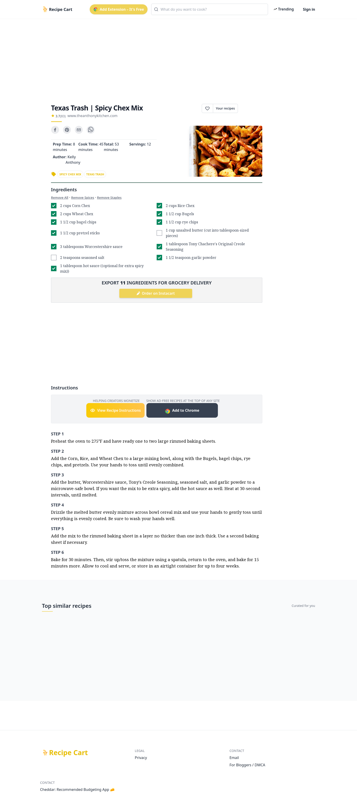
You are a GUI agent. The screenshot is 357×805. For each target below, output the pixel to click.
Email (234, 757)
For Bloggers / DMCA (247, 764)
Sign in (309, 9)
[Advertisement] (176, 57)
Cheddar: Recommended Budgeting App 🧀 (77, 789)
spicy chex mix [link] (70, 174)
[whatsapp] (91, 130)
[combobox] (209, 9)
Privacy (141, 757)
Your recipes (225, 108)
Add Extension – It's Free (118, 9)
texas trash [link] (95, 174)
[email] (79, 130)
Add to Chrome (182, 411)
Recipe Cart (68, 753)
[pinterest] (67, 130)
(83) (63, 116)
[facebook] (55, 130)
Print (250, 108)
